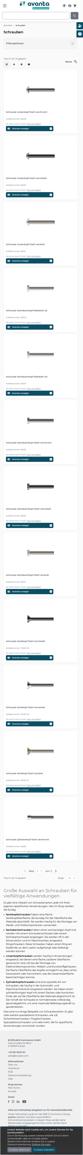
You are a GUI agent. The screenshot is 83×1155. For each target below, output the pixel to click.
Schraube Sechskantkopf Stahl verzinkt (27, 575)
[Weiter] (55, 871)
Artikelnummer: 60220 (16, 185)
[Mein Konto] (70, 6)
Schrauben (20, 25)
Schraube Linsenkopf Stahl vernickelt (26, 178)
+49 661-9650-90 (16, 1052)
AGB (10, 1071)
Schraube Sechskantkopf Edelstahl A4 (27, 376)
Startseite (8, 25)
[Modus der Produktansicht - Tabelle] (21, 64)
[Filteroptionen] (40, 43)
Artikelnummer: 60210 (16, 251)
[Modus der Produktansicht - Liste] (14, 64)
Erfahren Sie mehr (41, 1144)
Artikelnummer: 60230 (16, 119)
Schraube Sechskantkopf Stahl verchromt (29, 442)
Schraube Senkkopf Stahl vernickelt (25, 641)
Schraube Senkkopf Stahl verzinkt (24, 773)
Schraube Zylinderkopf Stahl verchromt (27, 839)
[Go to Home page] (34, 5)
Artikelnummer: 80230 (16, 846)
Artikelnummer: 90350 (16, 383)
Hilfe (10, 1079)
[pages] (39, 871)
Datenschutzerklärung (19, 1075)
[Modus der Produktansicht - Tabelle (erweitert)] (29, 64)
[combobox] (36, 15)
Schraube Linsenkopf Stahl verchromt (26, 112)
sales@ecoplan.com (18, 1055)
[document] (41, 1141)
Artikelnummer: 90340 (16, 317)
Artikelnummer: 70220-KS (17, 648)
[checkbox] (7, 64)
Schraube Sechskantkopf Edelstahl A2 (26, 310)
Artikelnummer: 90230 (16, 450)
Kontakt (12, 1091)
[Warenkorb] (75, 6)
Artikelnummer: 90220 (16, 516)
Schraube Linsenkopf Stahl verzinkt (25, 244)
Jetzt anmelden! (34, 124)
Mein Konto (14, 1087)
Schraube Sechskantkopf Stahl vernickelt (28, 509)
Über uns (12, 1064)
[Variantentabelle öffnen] (29, 128)
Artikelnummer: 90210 (16, 582)
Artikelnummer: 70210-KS (17, 780)
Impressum (14, 1068)
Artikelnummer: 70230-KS (17, 714)
